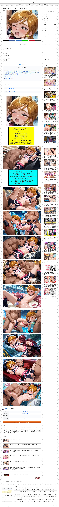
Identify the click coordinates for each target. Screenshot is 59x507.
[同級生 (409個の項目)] (29, 498)
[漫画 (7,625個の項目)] (54, 489)
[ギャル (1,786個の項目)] (24, 494)
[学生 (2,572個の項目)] (31, 493)
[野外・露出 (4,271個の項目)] (53, 491)
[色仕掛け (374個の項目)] (35, 498)
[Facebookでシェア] (12, 40)
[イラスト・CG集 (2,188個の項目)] (39, 493)
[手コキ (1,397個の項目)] (34, 494)
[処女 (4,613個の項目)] (46, 491)
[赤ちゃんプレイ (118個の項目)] (26, 499)
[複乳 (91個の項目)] (37, 499)
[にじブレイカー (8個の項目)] (23, 501)
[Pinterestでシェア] (32, 40)
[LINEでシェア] (25, 40)
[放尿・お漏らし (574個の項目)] (17, 498)
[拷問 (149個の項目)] (50, 498)
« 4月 (3, 497)
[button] (38, 40)
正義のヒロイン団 (12, 91)
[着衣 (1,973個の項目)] (54, 493)
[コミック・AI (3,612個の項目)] (18, 493)
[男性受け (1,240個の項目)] (46, 494)
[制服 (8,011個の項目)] (43, 489)
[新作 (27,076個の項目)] (22, 488)
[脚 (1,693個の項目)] (29, 494)
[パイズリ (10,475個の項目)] (30, 489)
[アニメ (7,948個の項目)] (48, 489)
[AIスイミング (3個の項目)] (31, 501)
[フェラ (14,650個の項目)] (24, 489)
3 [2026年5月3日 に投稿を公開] (11, 490)
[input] (50, 62)
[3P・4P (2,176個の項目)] (47, 493)
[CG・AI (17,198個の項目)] (54, 488)
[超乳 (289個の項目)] (40, 498)
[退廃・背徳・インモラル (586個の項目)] (51, 496)
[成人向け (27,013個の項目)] (28, 488)
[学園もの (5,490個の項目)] (34, 491)
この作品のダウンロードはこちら (23, 422)
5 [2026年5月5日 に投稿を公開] (4, 491)
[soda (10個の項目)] (16, 501)
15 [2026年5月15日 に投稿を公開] (8, 492)
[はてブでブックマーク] (19, 40)
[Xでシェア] (6, 40)
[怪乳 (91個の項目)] (33, 499)
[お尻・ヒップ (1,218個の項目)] (53, 494)
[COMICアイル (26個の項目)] (42, 499)
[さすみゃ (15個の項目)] (54, 499)
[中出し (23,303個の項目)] (35, 488)
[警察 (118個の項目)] (20, 499)
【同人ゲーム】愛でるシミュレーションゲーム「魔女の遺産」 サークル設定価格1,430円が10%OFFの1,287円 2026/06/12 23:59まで (18, 71)
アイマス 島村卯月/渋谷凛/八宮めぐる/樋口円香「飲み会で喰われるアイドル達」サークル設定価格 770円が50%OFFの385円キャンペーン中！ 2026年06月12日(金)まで (21, 70)
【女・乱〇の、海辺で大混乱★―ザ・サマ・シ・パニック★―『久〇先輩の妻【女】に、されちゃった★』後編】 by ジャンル (18, 73)
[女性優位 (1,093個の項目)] (17, 496)
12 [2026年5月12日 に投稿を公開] (4, 492)
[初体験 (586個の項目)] (42, 496)
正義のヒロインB (22, 64)
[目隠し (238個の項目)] (45, 498)
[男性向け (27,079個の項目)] (17, 488)
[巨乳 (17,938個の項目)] (40, 488)
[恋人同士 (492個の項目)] (24, 498)
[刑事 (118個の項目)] (16, 499)
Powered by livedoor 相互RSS (8, 78)
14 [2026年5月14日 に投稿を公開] (7, 492)
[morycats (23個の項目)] (48, 499)
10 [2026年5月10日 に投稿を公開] (11, 491)
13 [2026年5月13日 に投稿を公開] (5, 492)
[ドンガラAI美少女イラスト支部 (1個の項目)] (50, 501)
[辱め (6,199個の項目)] (16, 491)
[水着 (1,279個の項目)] (39, 494)
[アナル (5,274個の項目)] (41, 491)
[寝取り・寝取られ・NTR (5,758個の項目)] (25, 491)
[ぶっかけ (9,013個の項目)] (37, 489)
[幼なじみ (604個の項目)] (36, 496)
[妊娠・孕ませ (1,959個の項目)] (17, 494)
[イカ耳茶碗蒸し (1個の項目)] (39, 501)
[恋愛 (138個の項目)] (54, 498)
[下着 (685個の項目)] (23, 496)
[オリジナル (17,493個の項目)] (46, 488)
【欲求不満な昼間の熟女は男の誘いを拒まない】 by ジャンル (11, 74)
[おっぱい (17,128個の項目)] (17, 489)
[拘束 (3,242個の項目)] (25, 493)
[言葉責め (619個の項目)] (29, 496)
